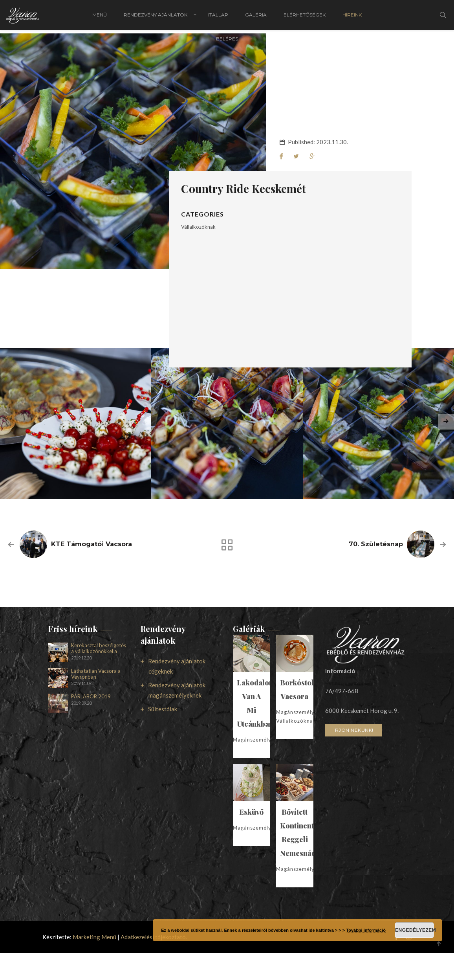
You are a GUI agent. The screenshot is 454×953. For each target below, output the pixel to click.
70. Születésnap (376, 544)
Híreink (352, 17)
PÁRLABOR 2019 (91, 697)
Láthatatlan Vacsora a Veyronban (96, 674)
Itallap (218, 17)
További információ (366, 930)
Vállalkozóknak (198, 227)
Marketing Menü (94, 936)
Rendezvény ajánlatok (155, 17)
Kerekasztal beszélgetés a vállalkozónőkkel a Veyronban (98, 648)
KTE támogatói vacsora (91, 544)
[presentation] (446, 422)
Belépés (227, 42)
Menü (99, 17)
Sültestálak (162, 708)
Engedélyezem (414, 930)
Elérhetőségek (305, 17)
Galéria (256, 17)
